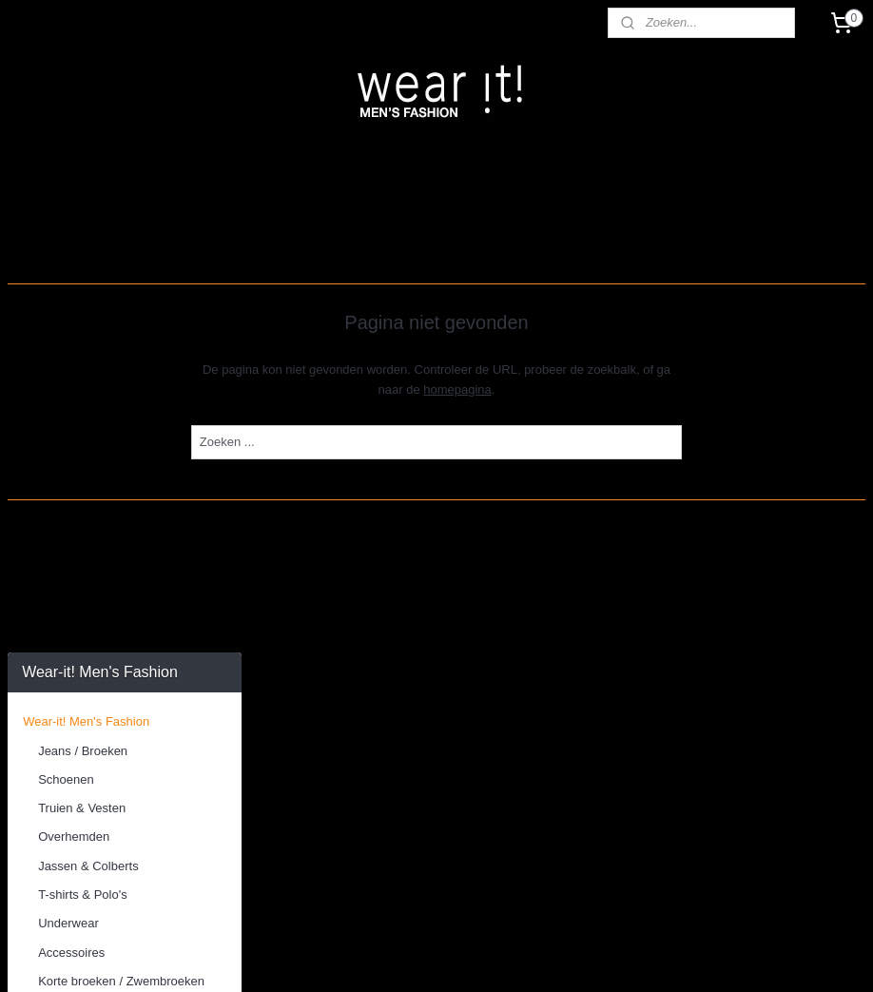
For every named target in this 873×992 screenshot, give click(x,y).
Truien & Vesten (82, 316)
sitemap (399, 957)
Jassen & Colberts (88, 373)
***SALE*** (53, 575)
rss (433, 957)
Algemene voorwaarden (88, 678)
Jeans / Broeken (82, 258)
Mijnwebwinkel (643, 957)
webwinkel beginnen (496, 957)
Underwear (68, 431)
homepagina (582, 389)
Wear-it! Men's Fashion (86, 230)
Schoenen (66, 287)
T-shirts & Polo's (82, 402)
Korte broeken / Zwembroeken (121, 488)
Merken (43, 546)
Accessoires (71, 460)
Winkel (41, 649)
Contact (44, 620)
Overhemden (73, 345)
